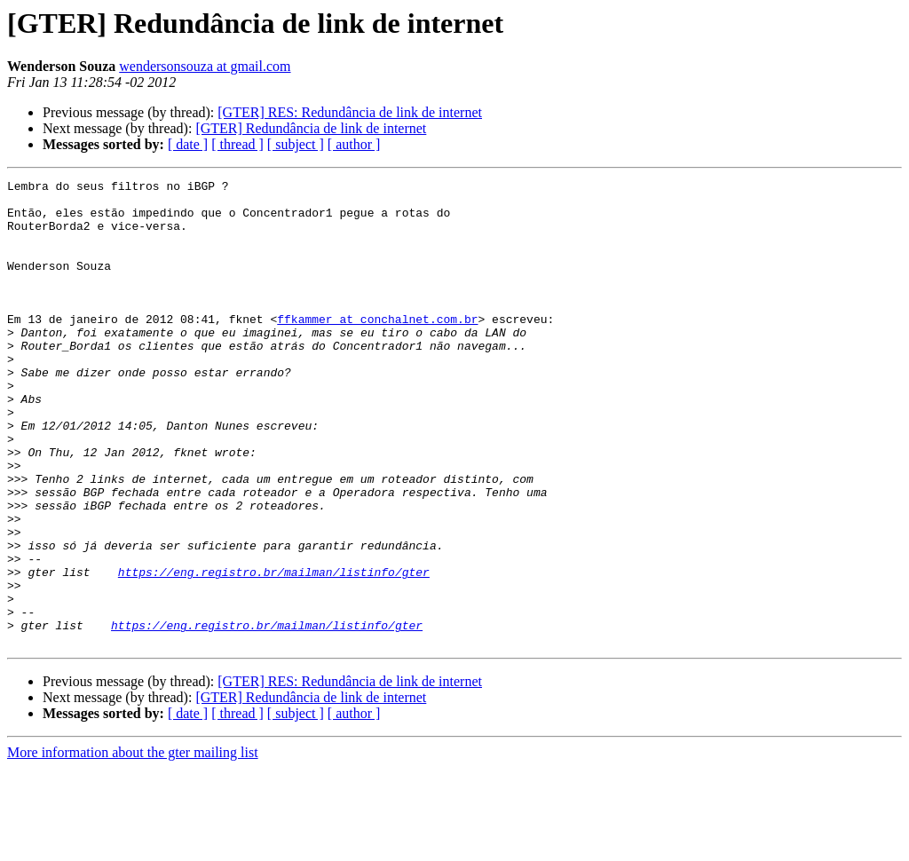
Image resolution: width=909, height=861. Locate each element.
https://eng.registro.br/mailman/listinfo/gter (274, 652)
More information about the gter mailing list (132, 845)
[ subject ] (295, 144)
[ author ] (354, 144)
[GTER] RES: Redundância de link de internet (349, 112)
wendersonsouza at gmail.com (204, 66)
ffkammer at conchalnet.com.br (377, 348)
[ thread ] (237, 144)
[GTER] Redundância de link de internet (310, 128)
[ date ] (188, 144)
